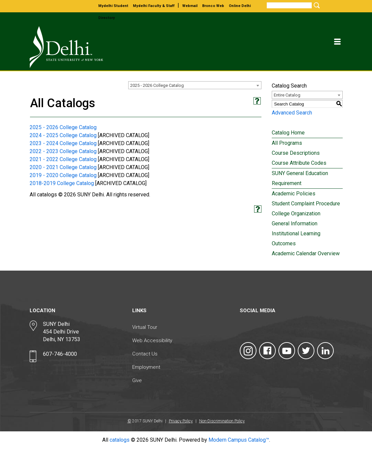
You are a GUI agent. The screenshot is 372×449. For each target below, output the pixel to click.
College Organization (296, 213)
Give (137, 380)
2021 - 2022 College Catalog (63, 159)
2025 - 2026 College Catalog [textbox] (157, 85)
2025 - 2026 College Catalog (63, 127)
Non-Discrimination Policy (222, 421)
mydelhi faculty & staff (154, 6)
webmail (189, 6)
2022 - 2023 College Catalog (63, 151)
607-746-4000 (60, 354)
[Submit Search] (316, 5)
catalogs (120, 440)
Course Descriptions (296, 153)
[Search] (289, 5)
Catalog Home (288, 132)
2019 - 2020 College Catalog (63, 175)
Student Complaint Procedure (306, 203)
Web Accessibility (152, 340)
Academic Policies (293, 193)
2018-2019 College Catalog (62, 183)
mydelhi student (113, 6)
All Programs (287, 143)
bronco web (213, 6)
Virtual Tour (144, 327)
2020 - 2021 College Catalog (63, 167)
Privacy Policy (181, 421)
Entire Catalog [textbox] (287, 95)
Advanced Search (292, 113)
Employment (146, 367)
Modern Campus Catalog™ (238, 440)
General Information (294, 223)
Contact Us (145, 354)
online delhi (240, 6)
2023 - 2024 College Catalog (63, 143)
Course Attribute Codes (299, 163)
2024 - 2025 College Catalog (63, 135)
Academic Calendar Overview (306, 253)
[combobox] (194, 85)
